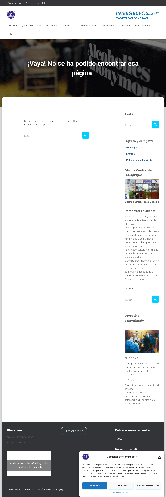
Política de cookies (120, 493)
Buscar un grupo (74, 431)
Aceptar (94, 485)
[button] (159, 456)
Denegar (121, 485)
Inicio (13, 25)
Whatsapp (11, 3)
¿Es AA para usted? (31, 25)
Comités (124, 25)
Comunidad (108, 25)
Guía (119, 439)
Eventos (20, 3)
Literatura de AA (86, 25)
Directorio (51, 25)
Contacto (67, 25)
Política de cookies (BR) (36, 3)
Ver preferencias (148, 485)
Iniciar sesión (143, 25)
